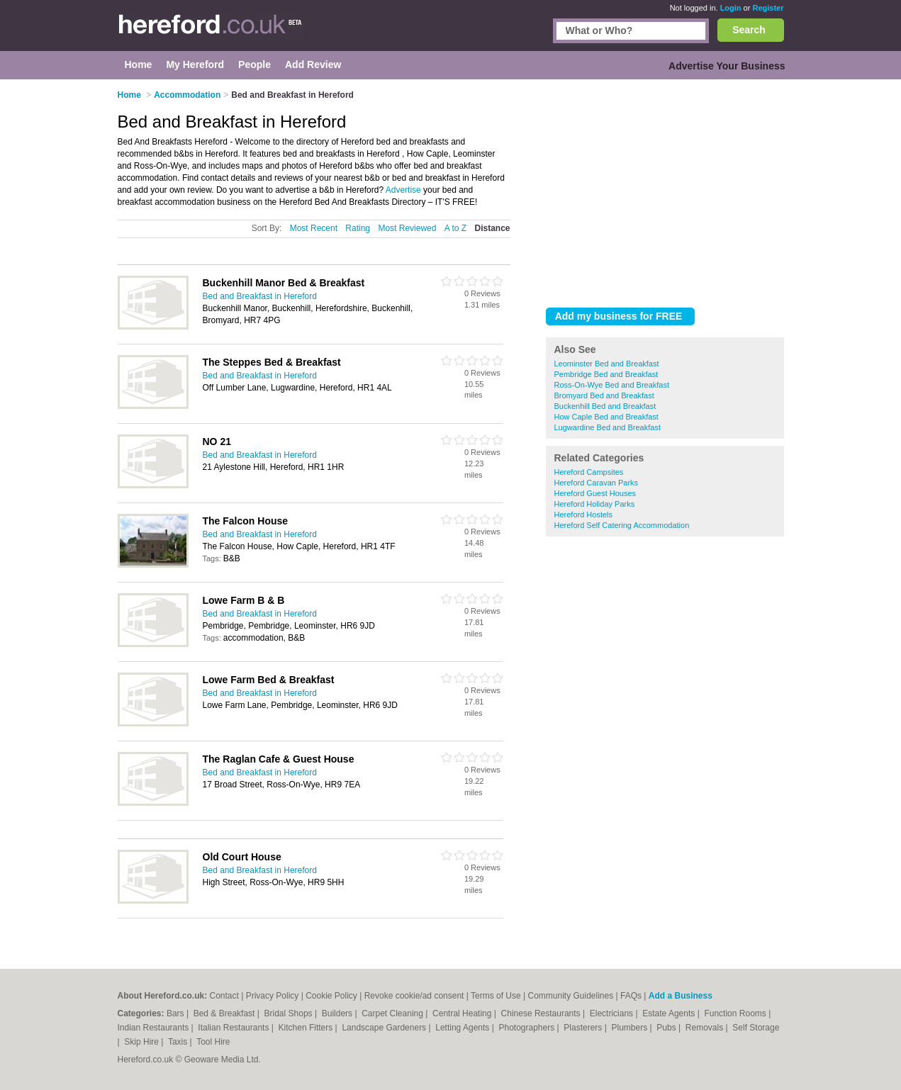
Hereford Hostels (583, 514)
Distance (492, 228)
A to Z (455, 228)
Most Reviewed (407, 228)
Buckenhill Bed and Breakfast (605, 406)
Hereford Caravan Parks (596, 482)
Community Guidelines (570, 996)
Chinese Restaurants (542, 1013)
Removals (705, 1028)
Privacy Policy (272, 996)
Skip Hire (142, 1042)
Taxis (179, 1042)
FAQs (631, 996)
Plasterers (584, 1028)
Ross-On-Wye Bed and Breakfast (612, 385)
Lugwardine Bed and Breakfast (607, 427)
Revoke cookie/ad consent (414, 996)
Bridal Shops (289, 1013)
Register (767, 8)
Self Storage (755, 1028)
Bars (176, 1013)
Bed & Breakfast (225, 1013)
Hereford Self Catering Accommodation (622, 525)
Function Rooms (736, 1013)
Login (730, 8)
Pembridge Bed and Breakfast (606, 374)
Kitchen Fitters (307, 1028)
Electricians (613, 1013)
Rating (357, 228)
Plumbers (630, 1028)
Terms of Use (496, 996)
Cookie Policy (331, 996)
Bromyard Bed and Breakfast (604, 395)
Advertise (403, 190)
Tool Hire (213, 1042)
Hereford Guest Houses (595, 493)
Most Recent (313, 228)
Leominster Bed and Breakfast (606, 363)
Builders (338, 1013)
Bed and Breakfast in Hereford (260, 296)
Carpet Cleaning (393, 1013)
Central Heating (463, 1013)
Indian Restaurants (154, 1028)
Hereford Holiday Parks (594, 504)
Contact (224, 996)
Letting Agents (463, 1028)
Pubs (667, 1028)
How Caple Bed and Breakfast (606, 416)
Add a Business (680, 996)
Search (749, 29)
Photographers (527, 1028)
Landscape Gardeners (385, 1028)
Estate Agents (669, 1013)
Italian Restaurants (234, 1028)
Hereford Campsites (589, 472)
